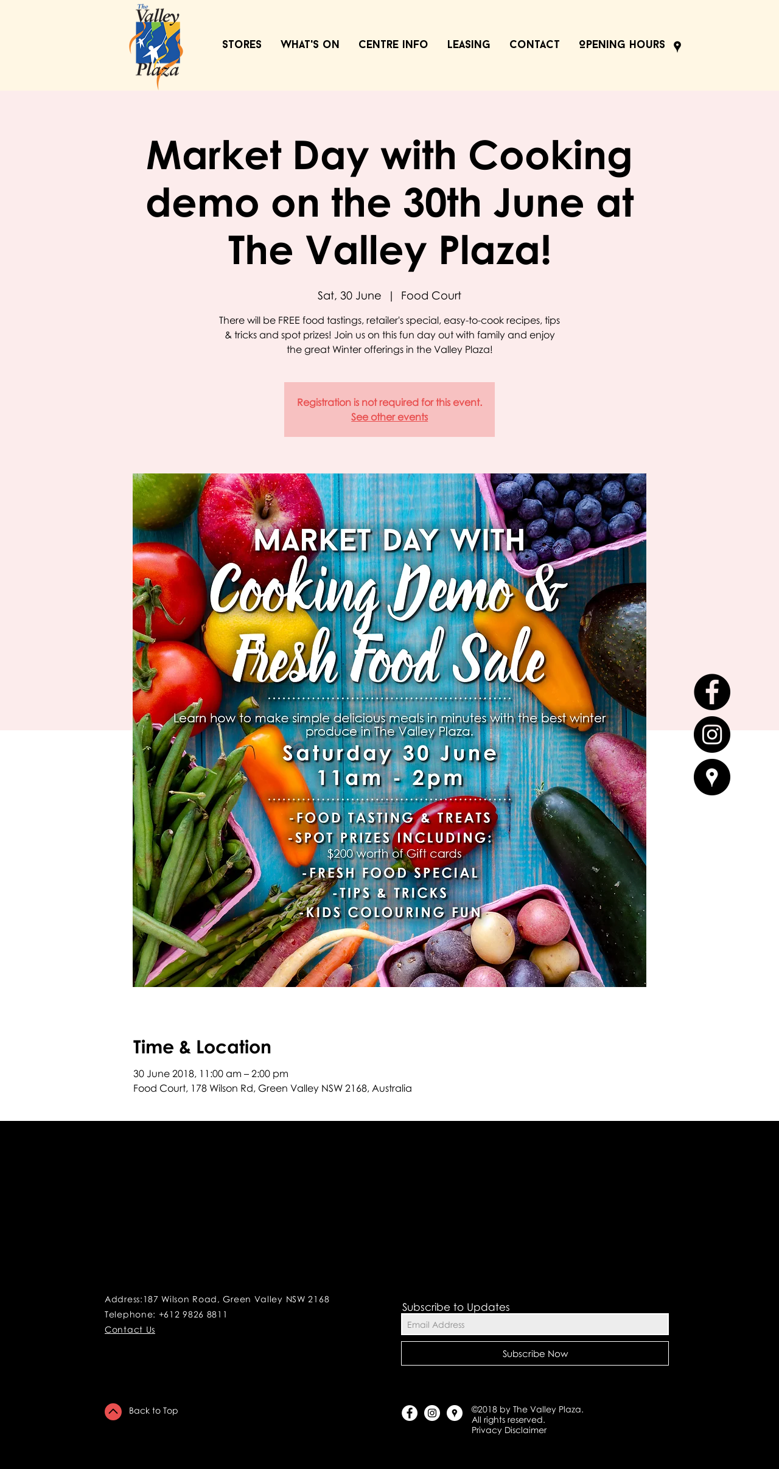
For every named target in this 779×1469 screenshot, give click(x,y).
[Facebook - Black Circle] (712, 692)
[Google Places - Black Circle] (712, 777)
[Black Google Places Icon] (677, 47)
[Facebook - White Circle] (409, 1413)
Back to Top (153, 1410)
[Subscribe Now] (535, 1353)
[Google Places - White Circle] (455, 1413)
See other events (389, 417)
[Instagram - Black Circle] (712, 734)
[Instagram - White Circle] (432, 1413)
